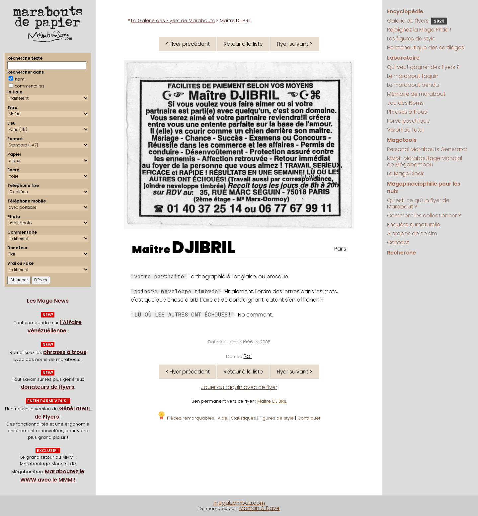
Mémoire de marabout (416, 94)
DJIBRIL (203, 247)
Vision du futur (405, 130)
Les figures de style (411, 38)
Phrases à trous (407, 112)
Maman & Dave (259, 508)
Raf (248, 356)
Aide (222, 418)
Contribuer (309, 418)
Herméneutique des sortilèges (425, 47)
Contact (398, 242)
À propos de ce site (412, 233)
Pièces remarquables (185, 418)
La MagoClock (405, 173)
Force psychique (408, 121)
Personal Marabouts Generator (427, 149)
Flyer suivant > (294, 44)
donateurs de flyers (47, 387)
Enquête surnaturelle (413, 224)
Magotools (402, 140)
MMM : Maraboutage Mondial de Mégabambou (424, 161)
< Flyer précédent (188, 44)
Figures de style (277, 418)
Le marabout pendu (413, 85)
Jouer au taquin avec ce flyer (239, 387)
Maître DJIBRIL (271, 401)
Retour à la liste (243, 44)
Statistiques (243, 418)
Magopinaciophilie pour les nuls (423, 187)
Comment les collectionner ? (424, 215)
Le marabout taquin (412, 76)
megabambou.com (239, 503)
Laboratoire (403, 58)
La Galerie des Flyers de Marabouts (173, 20)
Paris (340, 249)
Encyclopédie (405, 11)
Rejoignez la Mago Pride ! (419, 29)
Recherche (401, 253)
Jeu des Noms (405, 103)
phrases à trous (64, 352)
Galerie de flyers (417, 21)
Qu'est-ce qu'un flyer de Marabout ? (418, 203)
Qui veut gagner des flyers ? (423, 67)
